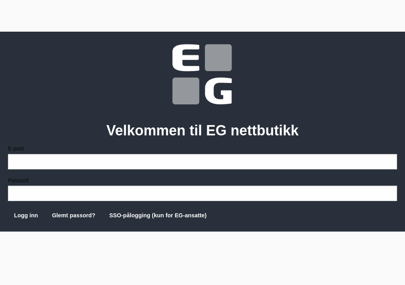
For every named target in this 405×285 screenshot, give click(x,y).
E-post (202, 157)
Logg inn (26, 215)
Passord (202, 189)
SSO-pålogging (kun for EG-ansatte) (157, 215)
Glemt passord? (73, 215)
